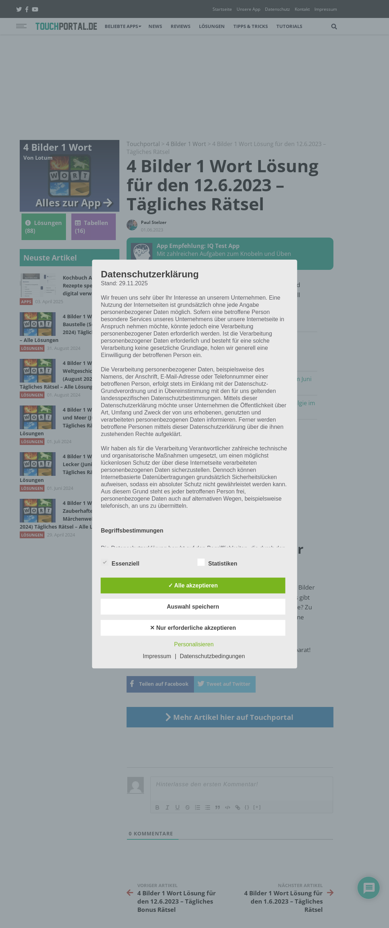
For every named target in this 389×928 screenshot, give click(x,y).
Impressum (157, 656)
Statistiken (217, 562)
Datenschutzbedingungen (212, 656)
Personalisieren (194, 644)
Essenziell (120, 562)
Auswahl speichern (193, 606)
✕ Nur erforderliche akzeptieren (193, 627)
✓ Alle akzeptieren (193, 585)
